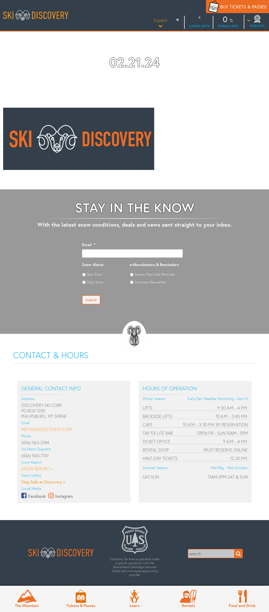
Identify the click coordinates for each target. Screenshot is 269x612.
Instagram (64, 496)
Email (88, 244)
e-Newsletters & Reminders (154, 264)
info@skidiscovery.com (46, 429)
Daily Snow (95, 282)
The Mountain (27, 605)
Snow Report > (36, 468)
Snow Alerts (93, 264)
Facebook (37, 496)
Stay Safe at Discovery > (43, 482)
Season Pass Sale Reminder (154, 274)
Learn (134, 605)
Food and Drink (242, 605)
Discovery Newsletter (150, 282)
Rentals (188, 605)
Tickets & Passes (80, 605)
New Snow (95, 274)
